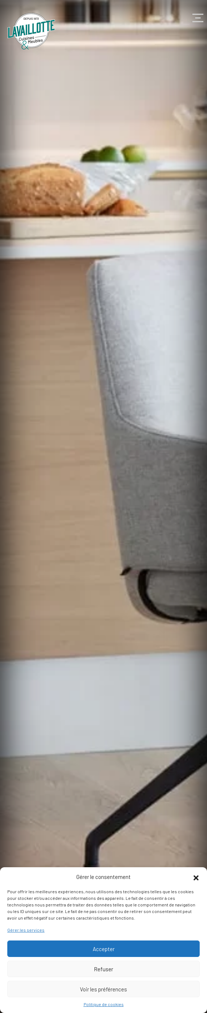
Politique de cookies (104, 1004)
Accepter (104, 949)
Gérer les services (26, 929)
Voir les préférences (103, 989)
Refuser (103, 969)
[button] (196, 876)
